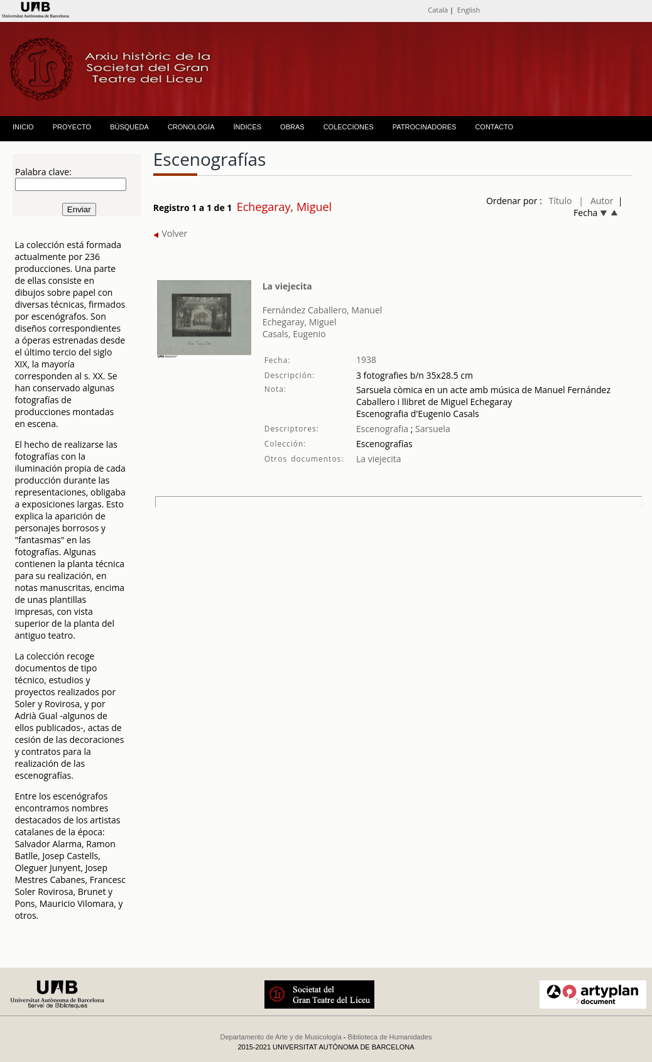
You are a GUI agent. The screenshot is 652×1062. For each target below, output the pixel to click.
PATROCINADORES (425, 127)
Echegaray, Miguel (300, 322)
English (468, 9)
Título (560, 201)
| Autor (596, 201)
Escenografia (382, 429)
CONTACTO (494, 127)
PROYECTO (72, 127)
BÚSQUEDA (129, 127)
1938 (366, 360)
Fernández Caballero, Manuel (323, 310)
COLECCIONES (348, 127)
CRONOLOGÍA (191, 127)
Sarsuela (431, 429)
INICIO (23, 127)
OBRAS (292, 127)
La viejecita (287, 286)
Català (438, 9)
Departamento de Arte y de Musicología (281, 1037)
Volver (170, 233)
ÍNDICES (247, 127)
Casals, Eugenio (294, 334)
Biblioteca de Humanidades (390, 1037)
